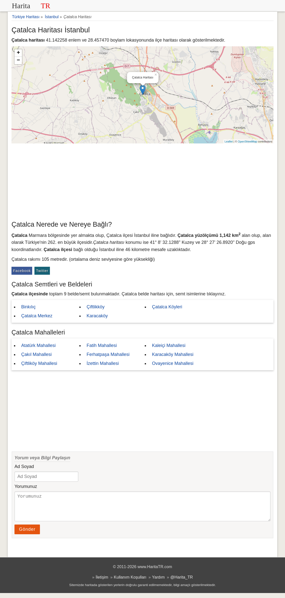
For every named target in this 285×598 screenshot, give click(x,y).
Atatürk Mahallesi (38, 345)
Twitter (42, 271)
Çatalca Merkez (36, 315)
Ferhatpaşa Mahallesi (108, 354)
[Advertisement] (142, 181)
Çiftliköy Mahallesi (39, 363)
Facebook (22, 271)
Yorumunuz (25, 486)
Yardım (158, 582)
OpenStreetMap (247, 141)
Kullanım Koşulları (130, 582)
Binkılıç (28, 306)
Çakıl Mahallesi (36, 354)
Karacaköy (97, 315)
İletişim (102, 582)
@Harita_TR (181, 582)
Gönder (27, 534)
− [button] (18, 60)
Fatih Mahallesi (102, 345)
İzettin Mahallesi (103, 363)
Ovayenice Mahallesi (172, 363)
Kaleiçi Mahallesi (168, 345)
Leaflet (229, 141)
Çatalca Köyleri (167, 306)
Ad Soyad (24, 466)
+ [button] (18, 53)
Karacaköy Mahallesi (172, 354)
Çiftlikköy (96, 306)
